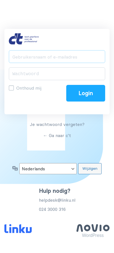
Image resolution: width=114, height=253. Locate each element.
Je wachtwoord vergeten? (57, 124)
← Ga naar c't (57, 135)
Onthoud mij (28, 88)
